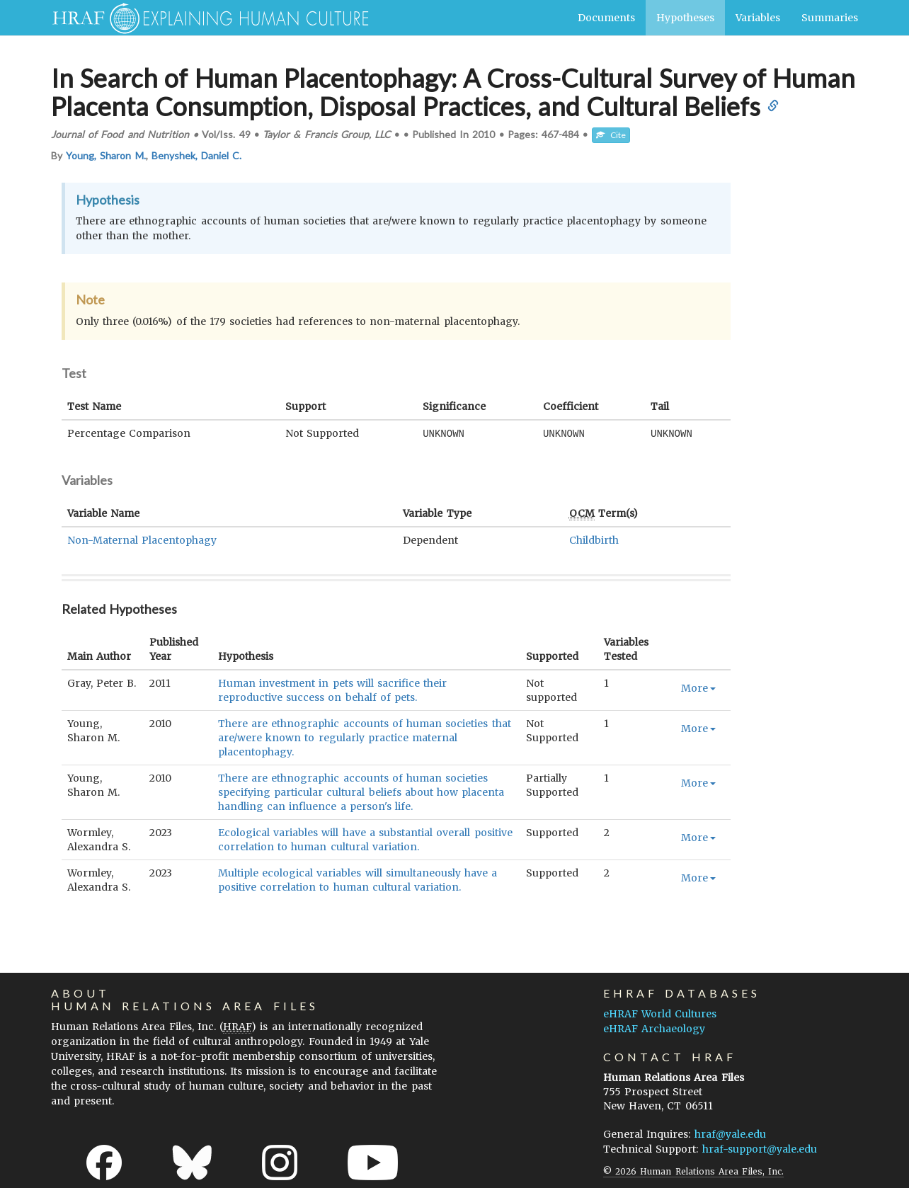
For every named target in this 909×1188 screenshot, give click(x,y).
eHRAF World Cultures (659, 1013)
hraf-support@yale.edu (759, 1148)
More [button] (698, 687)
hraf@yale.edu (730, 1133)
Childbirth (594, 539)
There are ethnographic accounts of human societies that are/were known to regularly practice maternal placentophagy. (364, 737)
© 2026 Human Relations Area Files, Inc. (693, 1170)
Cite (611, 135)
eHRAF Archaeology (654, 1028)
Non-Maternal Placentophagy (142, 539)
